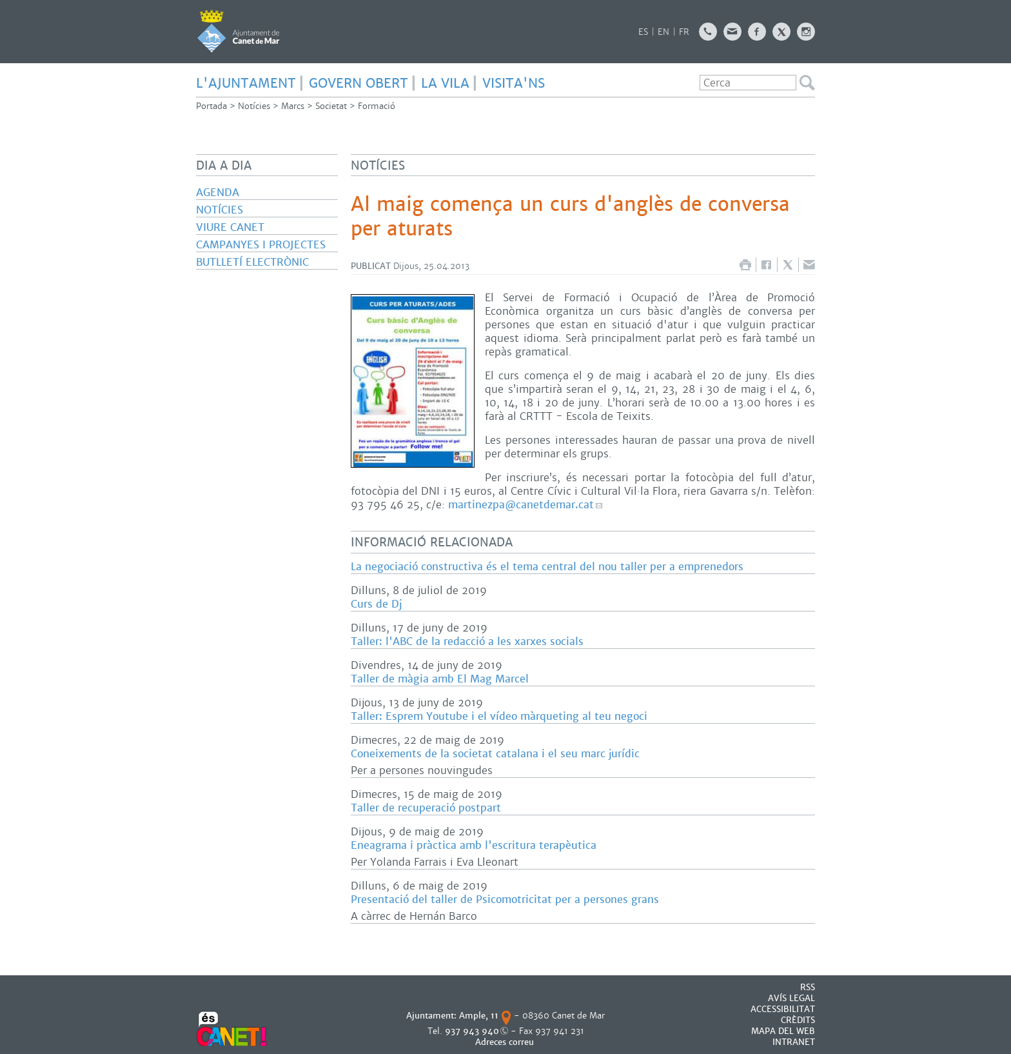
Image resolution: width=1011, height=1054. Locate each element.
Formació (376, 106)
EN (663, 31)
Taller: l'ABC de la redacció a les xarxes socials (467, 641)
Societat (331, 106)
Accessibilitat (783, 1009)
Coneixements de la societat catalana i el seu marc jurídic (495, 754)
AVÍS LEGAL (791, 998)
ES (643, 31)
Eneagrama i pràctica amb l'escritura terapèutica (473, 845)
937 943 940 (472, 1031)
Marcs (292, 106)
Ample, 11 (478, 1015)
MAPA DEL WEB (783, 1031)
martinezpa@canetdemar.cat (521, 505)
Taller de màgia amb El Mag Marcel (440, 679)
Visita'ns (513, 83)
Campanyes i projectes (261, 245)
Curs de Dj (376, 604)
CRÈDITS (798, 1020)
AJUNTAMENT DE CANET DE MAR (238, 31)
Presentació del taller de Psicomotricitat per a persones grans (505, 899)
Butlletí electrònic (252, 262)
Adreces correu (505, 1042)
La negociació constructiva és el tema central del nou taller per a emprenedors (547, 566)
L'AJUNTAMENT (246, 83)
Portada (211, 106)
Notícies (254, 106)
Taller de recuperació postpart (426, 808)
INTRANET (793, 1042)
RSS (807, 987)
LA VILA (445, 83)
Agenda (217, 192)
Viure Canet (230, 227)
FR (684, 31)
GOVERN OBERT (358, 83)
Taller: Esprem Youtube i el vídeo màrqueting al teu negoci (499, 716)
